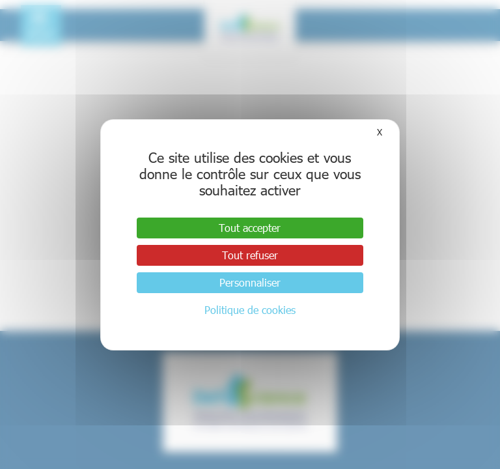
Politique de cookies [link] (250, 310)
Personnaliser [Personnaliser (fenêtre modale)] (250, 282)
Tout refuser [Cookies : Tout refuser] (250, 255)
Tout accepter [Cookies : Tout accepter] (250, 227)
